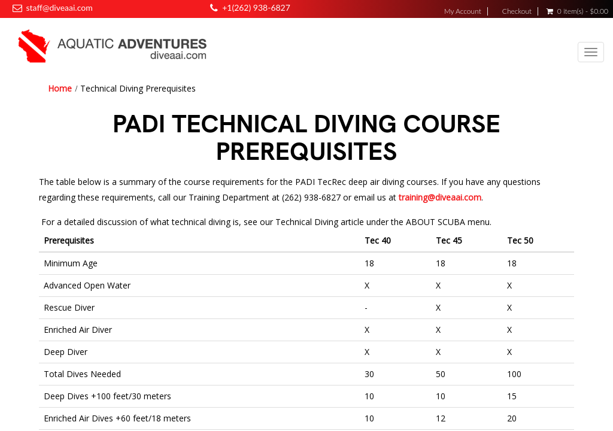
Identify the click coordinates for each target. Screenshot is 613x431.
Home (60, 88)
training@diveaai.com (440, 197)
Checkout (517, 11)
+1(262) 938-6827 (256, 7)
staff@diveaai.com (59, 7)
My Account (462, 11)
